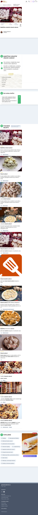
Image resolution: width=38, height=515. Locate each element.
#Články (4, 380)
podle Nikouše (7, 248)
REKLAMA (3, 494)
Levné (5, 199)
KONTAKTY (3, 489)
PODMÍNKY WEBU (5, 501)
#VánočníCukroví (5, 427)
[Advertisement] (30, 9)
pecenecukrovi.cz (5, 485)
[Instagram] (2, 491)
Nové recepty (3, 503)
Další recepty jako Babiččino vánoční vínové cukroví (15, 126)
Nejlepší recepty (4, 504)
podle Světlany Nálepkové (9, 302)
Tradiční (6, 376)
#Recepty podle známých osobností (8, 309)
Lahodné (6, 223)
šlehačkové (7, 328)
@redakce (5, 32)
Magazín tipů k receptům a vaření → (30, 456)
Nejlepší (6, 420)
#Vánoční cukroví (5, 154)
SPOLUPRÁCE (4, 508)
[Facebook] (4, 491)
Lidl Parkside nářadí (4, 497)
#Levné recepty (5, 205)
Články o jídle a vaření (5, 498)
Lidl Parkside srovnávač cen (6, 495)
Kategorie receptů (4, 506)
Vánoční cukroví (5, 20)
